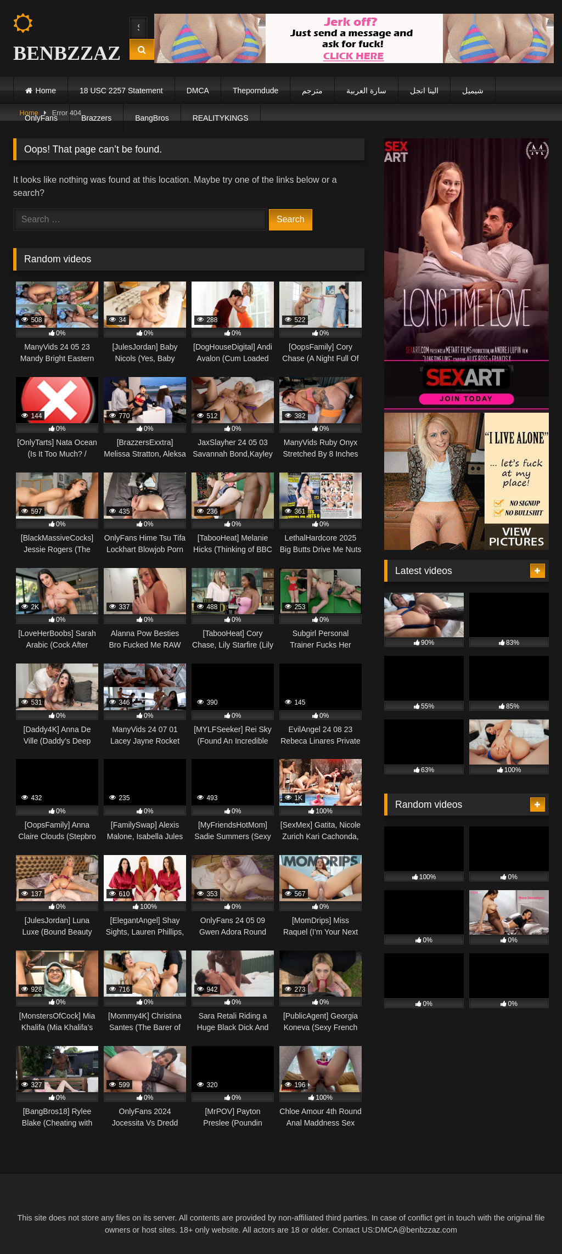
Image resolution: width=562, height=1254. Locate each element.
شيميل (473, 90)
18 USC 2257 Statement (121, 90)
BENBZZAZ (61, 38)
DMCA (198, 90)
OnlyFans (41, 118)
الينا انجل (424, 90)
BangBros (151, 118)
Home (46, 90)
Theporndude (255, 90)
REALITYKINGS (221, 118)
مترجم (312, 90)
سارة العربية (366, 90)
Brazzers (96, 118)
